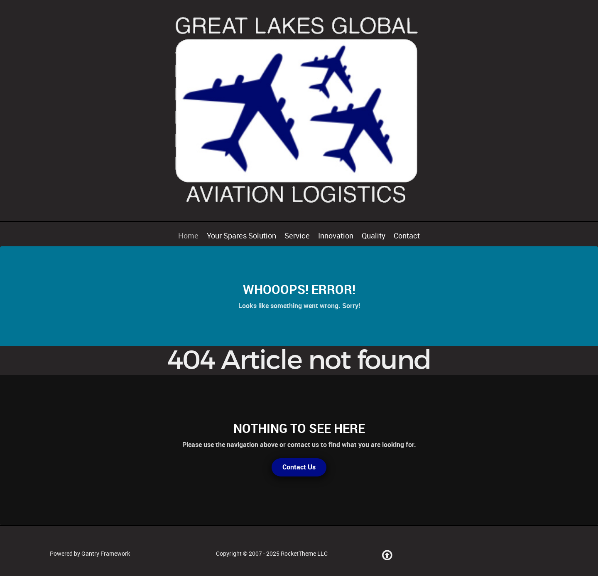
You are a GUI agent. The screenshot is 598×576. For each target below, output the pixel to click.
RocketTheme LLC (304, 553)
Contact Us (299, 467)
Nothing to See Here (299, 428)
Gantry (105, 553)
